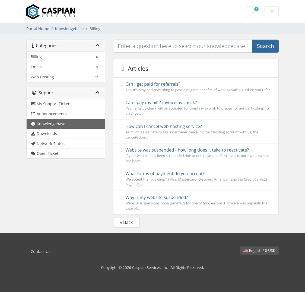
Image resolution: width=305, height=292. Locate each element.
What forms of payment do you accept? (196, 179)
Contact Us (40, 251)
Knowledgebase (69, 28)
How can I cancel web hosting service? (196, 131)
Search (265, 46)
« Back (126, 222)
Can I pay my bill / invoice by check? (196, 108)
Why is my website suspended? (196, 202)
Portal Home (37, 28)
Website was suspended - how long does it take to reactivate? (196, 155)
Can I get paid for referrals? (196, 86)
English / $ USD (259, 250)
